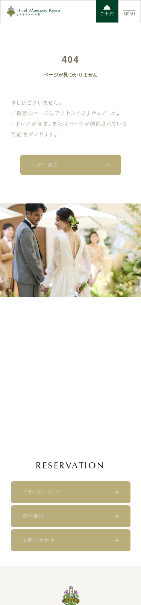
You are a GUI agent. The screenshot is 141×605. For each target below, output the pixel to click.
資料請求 (33, 516)
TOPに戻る (45, 165)
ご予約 (107, 10)
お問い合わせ (39, 540)
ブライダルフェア (42, 492)
